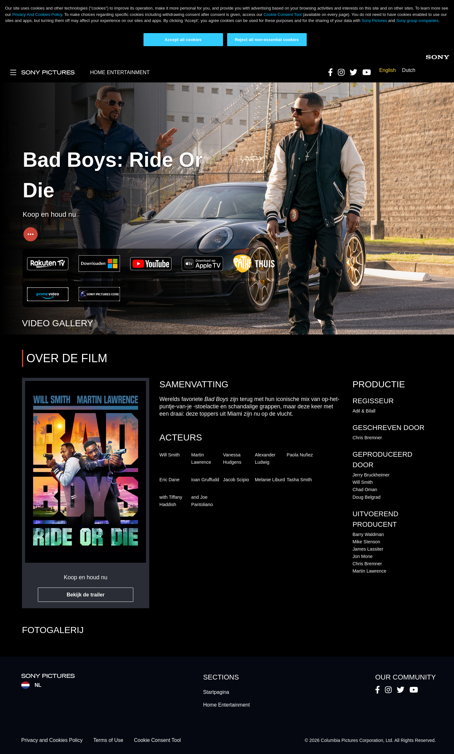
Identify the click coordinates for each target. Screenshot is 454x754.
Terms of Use (108, 740)
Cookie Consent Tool (282, 14)
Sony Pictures (374, 20)
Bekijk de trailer (85, 594)
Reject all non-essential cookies (267, 39)
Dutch (409, 70)
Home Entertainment (226, 705)
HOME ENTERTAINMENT (120, 72)
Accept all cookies (183, 39)
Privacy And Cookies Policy (37, 14)
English (387, 70)
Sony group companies (417, 20)
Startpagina (216, 692)
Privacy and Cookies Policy (52, 740)
